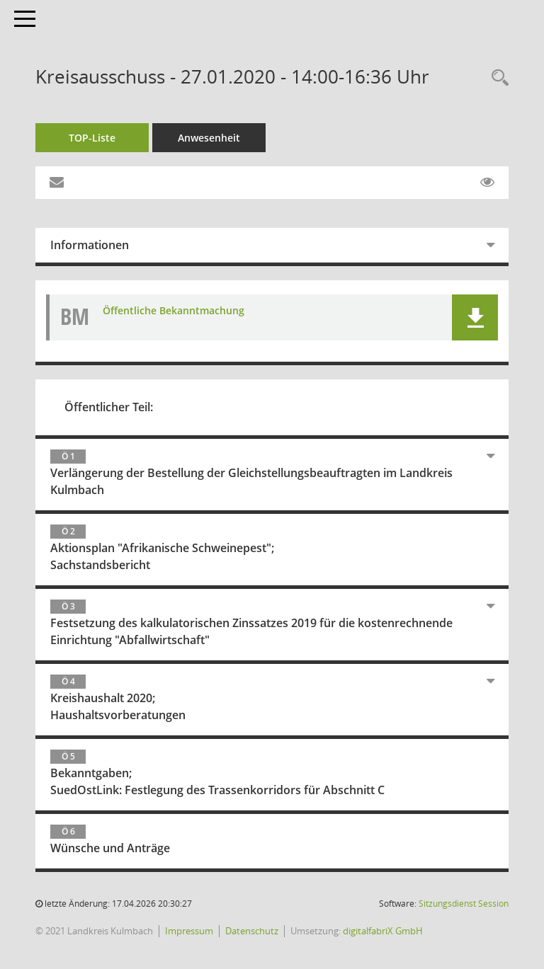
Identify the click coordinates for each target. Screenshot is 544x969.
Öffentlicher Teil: (108, 407)
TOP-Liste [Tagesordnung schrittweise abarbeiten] (92, 137)
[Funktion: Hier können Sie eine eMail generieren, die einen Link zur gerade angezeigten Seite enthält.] (56, 182)
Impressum (189, 930)
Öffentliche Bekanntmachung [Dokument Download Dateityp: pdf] (173, 310)
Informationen (89, 245)
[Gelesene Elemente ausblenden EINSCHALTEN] (487, 182)
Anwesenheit (209, 137)
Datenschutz (251, 930)
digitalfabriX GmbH (383, 930)
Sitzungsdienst (464, 904)
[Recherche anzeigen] (496, 78)
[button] (475, 317)
